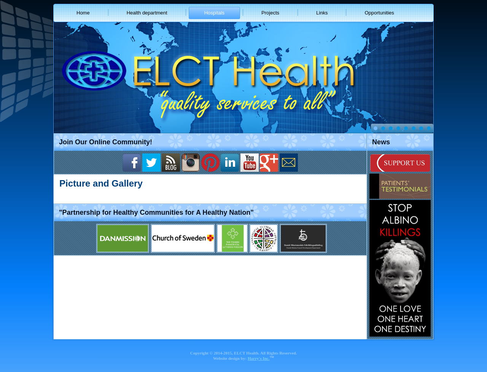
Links (322, 13)
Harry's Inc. (258, 358)
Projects (270, 13)
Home (83, 13)
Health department (147, 13)
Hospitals (214, 13)
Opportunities (379, 13)
